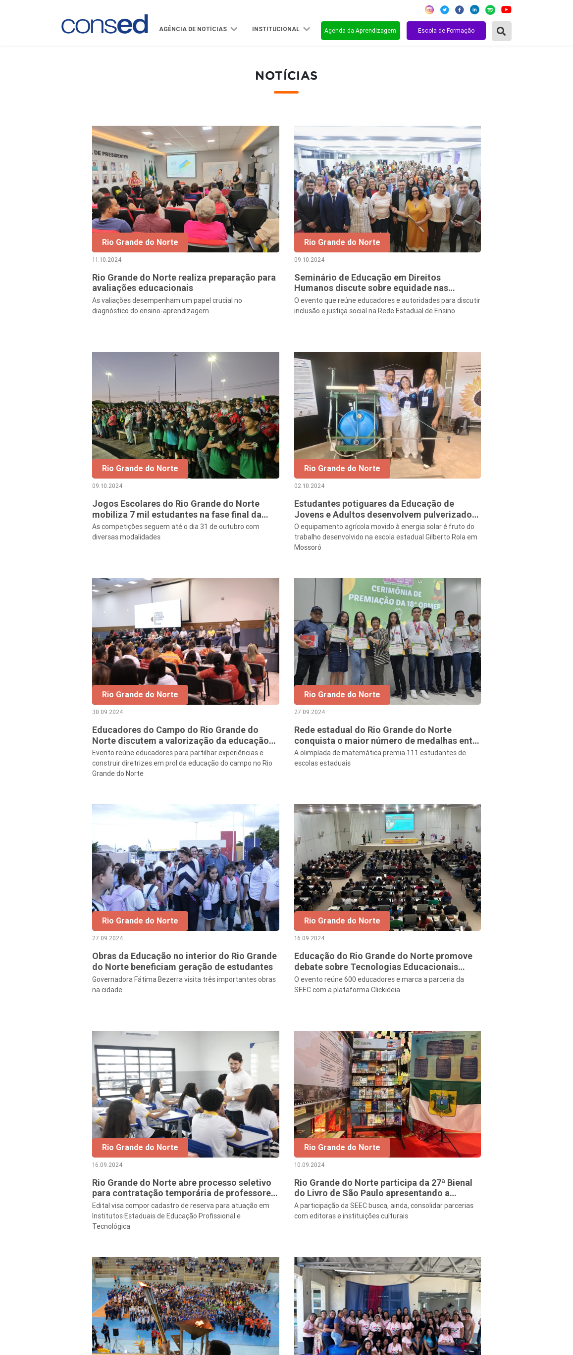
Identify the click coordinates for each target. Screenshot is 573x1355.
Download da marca (248, 1221)
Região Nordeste (93, 1154)
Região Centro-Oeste (100, 1167)
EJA (379, 1248)
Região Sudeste (91, 1181)
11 (340, 1040)
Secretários (234, 1154)
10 (319, 1040)
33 (485, 1040)
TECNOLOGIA (396, 1221)
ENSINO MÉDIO (400, 1207)
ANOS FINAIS (396, 1154)
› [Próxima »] (506, 1040)
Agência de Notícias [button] (193, 29)
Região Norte (86, 1141)
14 (402, 1040)
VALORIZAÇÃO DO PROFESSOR (428, 1181)
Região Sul (82, 1194)
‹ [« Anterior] (215, 1040)
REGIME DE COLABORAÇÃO (421, 1141)
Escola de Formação (446, 30)
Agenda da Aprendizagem (360, 30)
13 (381, 1040)
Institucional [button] (276, 29)
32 (465, 1040)
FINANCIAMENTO (404, 1194)
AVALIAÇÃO (393, 1261)
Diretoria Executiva (247, 1194)
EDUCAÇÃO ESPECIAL (412, 1234)
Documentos (236, 1207)
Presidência (234, 1167)
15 (423, 1040)
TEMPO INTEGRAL (406, 1167)
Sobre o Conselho (244, 1141)
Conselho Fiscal (241, 1181)
